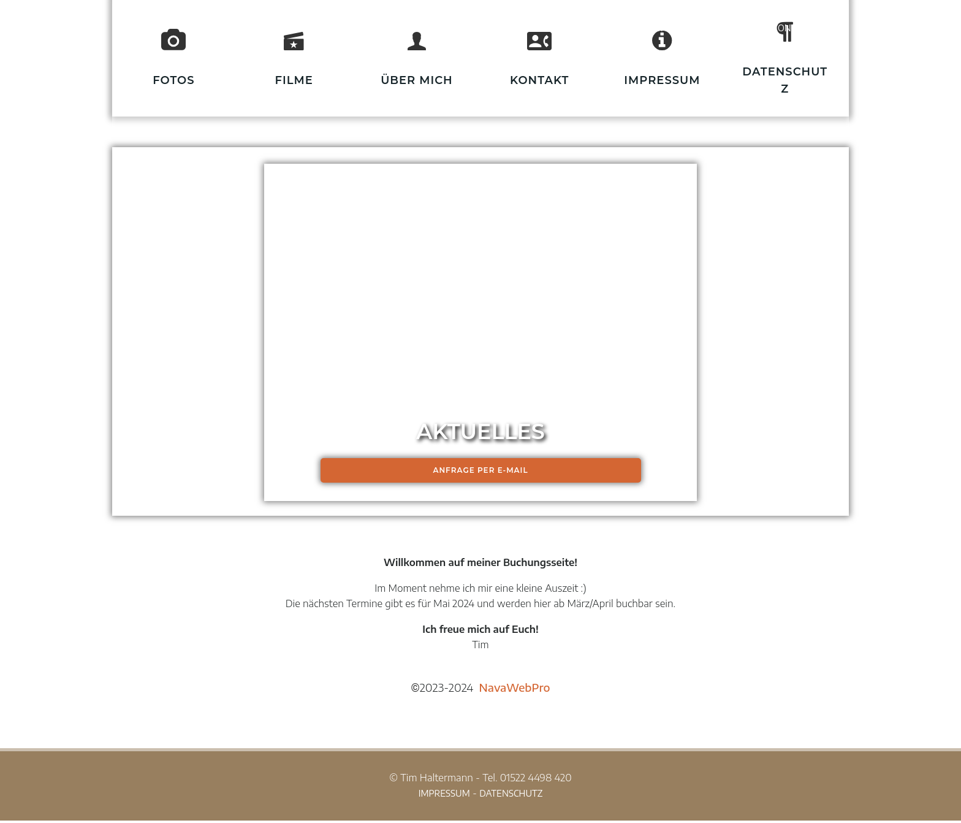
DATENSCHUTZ (510, 796)
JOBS (725, 28)
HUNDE (662, 28)
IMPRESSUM (444, 796)
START (598, 28)
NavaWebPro (514, 688)
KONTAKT (792, 28)
